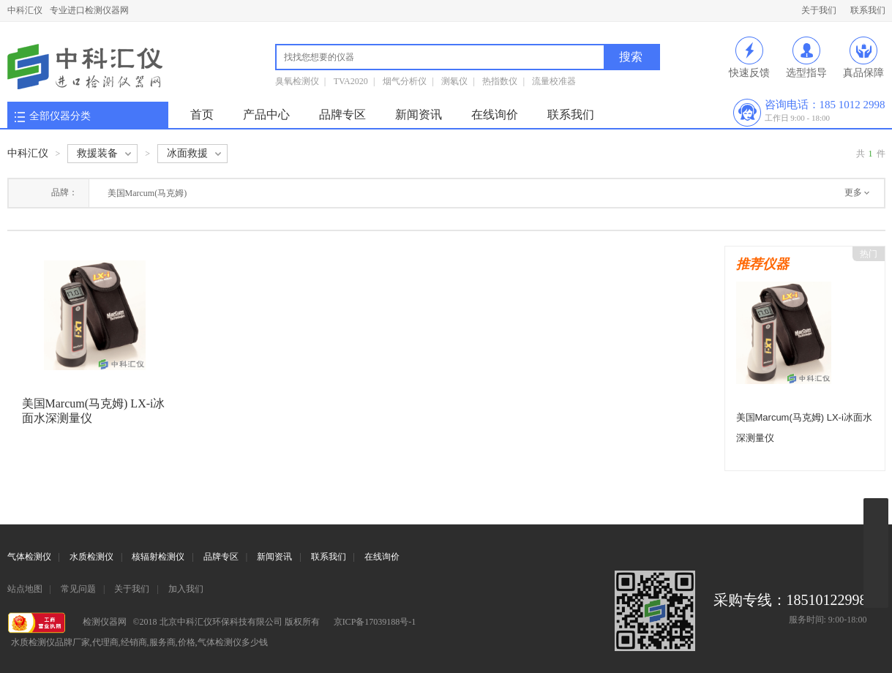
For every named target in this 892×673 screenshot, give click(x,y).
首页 (202, 114)
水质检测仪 (91, 557)
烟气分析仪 (405, 81)
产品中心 (266, 114)
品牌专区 (342, 114)
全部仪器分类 (60, 115)
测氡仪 (454, 81)
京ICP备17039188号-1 (375, 622)
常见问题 (78, 589)
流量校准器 (554, 81)
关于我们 (818, 10)
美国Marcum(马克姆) (147, 193)
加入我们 (185, 589)
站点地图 (24, 589)
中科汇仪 (24, 10)
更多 (853, 192)
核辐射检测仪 (158, 557)
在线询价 (494, 114)
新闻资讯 (418, 114)
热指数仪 (499, 81)
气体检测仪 (29, 557)
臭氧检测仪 (297, 81)
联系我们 (867, 10)
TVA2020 (351, 81)
